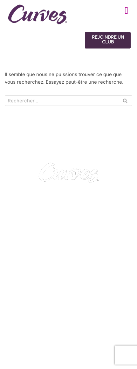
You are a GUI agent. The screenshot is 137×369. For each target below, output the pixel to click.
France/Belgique (77, 340)
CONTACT (19, 286)
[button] (126, 10)
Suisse (18, 348)
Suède (36, 348)
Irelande (47, 340)
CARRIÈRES (21, 294)
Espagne (104, 340)
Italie (122, 340)
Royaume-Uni (22, 340)
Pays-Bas (18, 355)
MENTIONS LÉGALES (31, 302)
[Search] (61, 100)
